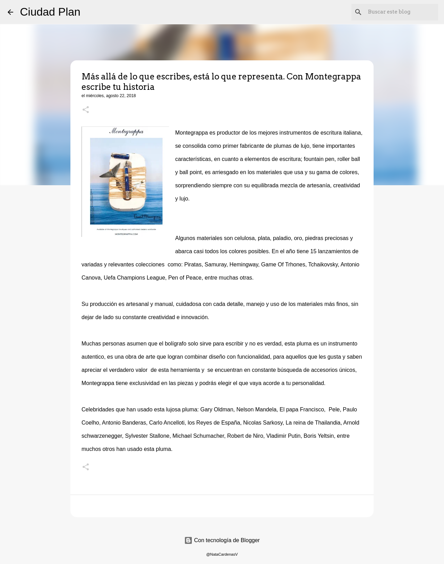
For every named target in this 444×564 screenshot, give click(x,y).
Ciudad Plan (50, 12)
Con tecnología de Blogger (222, 540)
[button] (86, 110)
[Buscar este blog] (401, 12)
